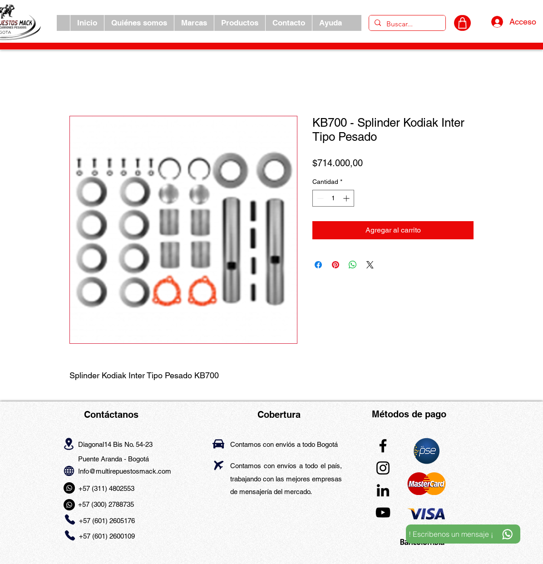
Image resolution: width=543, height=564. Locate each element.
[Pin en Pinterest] (335, 264)
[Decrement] (319, 198)
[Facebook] (383, 446)
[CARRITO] (462, 23)
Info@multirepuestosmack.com (124, 471)
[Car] (218, 444)
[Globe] (68, 470)
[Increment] (347, 198)
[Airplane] (218, 465)
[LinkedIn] (383, 490)
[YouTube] (383, 512)
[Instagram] (383, 468)
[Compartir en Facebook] (318, 264)
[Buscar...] (406, 24)
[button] (194, 23)
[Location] (68, 443)
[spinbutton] (333, 198)
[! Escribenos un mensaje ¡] (463, 534)
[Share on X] (370, 264)
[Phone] (69, 519)
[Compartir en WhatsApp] (352, 264)
